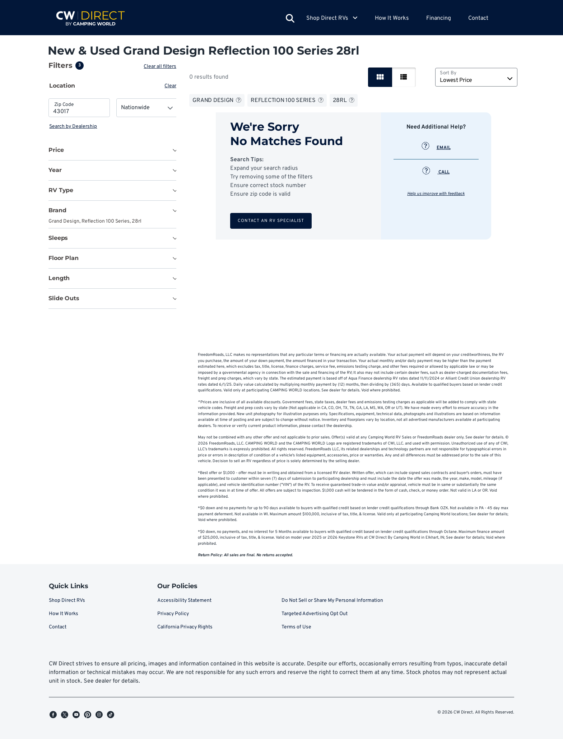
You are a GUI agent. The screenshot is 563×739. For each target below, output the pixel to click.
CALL (436, 172)
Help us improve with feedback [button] (436, 194)
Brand (57, 210)
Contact (478, 18)
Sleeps (58, 237)
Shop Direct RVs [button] (332, 18)
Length (59, 278)
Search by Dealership (73, 127)
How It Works (392, 18)
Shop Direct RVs (67, 601)
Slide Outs (63, 298)
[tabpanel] (113, 114)
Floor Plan (63, 258)
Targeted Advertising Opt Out (315, 614)
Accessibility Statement (184, 601)
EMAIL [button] (436, 148)
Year (54, 170)
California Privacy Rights (185, 627)
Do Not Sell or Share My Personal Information (332, 601)
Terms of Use (296, 627)
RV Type (60, 190)
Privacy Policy (173, 614)
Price (56, 150)
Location (62, 85)
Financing (438, 18)
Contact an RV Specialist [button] (271, 221)
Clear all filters (161, 67)
